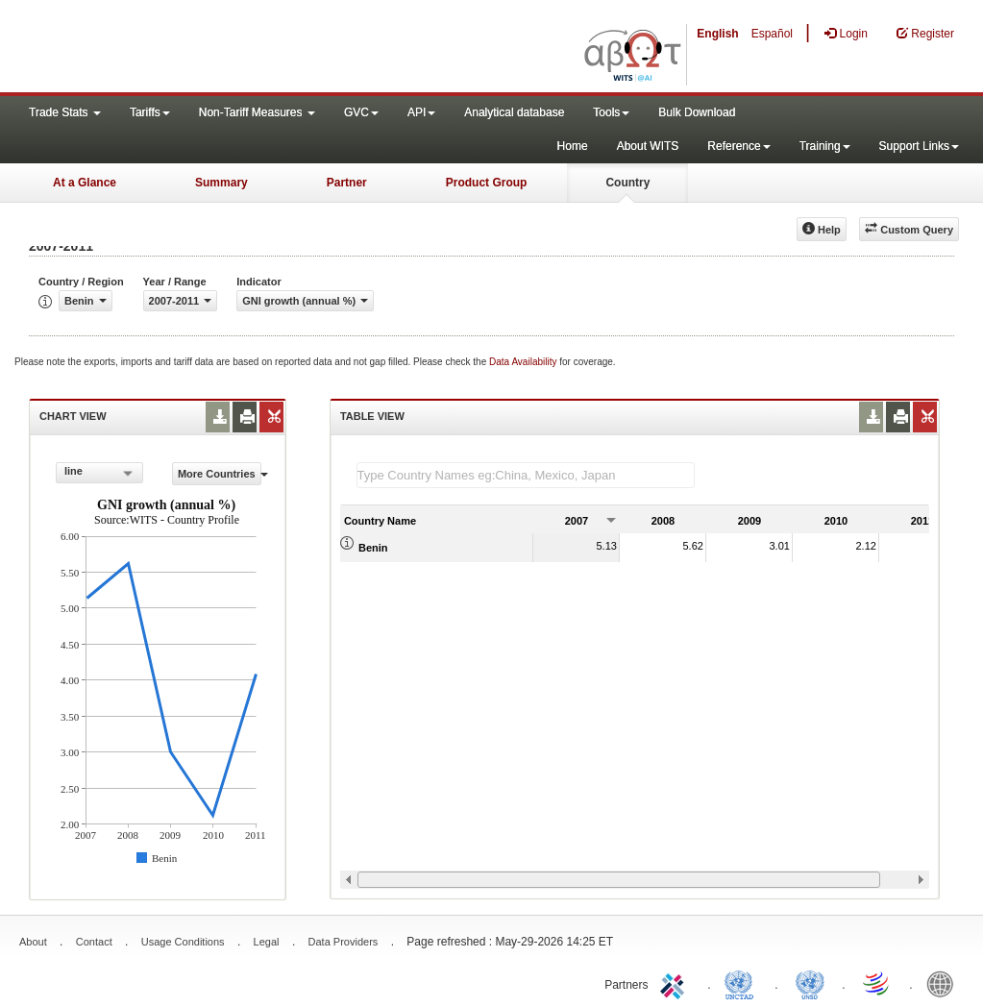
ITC (675, 983)
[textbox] (525, 475)
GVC (361, 112)
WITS (192, 48)
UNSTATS (810, 983)
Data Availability (524, 361)
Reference (738, 146)
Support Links (919, 146)
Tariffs (150, 112)
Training (824, 146)
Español (772, 33)
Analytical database (514, 112)
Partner (347, 182)
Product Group (487, 182)
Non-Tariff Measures (257, 112)
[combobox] (99, 472)
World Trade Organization (877, 983)
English (717, 33)
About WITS (648, 146)
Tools (611, 112)
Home (572, 146)
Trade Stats (65, 112)
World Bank (944, 983)
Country (627, 182)
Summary (221, 182)
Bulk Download (696, 112)
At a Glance (84, 182)
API (421, 112)
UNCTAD (743, 983)
